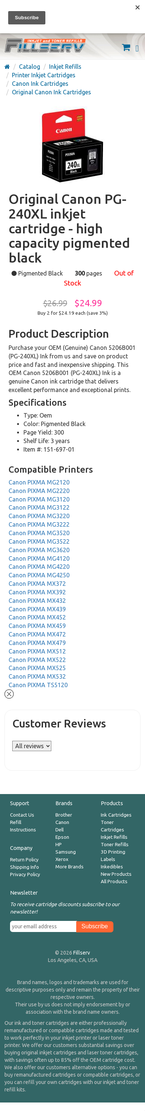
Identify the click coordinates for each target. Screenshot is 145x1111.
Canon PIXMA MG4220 (39, 566)
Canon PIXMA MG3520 (39, 533)
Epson (62, 837)
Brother (63, 815)
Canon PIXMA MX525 (37, 668)
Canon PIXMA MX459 (37, 625)
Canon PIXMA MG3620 (39, 550)
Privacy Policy (25, 874)
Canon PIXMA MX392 (37, 592)
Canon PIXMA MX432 (37, 600)
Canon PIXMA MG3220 (39, 516)
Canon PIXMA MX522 (37, 659)
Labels (108, 859)
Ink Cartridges (116, 815)
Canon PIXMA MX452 (37, 617)
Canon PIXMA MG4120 (39, 558)
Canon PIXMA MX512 (37, 651)
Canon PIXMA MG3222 (39, 524)
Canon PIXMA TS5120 (38, 685)
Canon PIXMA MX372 (37, 583)
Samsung (65, 852)
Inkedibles (112, 866)
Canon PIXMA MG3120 (39, 499)
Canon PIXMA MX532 (37, 676)
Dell (59, 830)
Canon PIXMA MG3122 (39, 507)
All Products (114, 881)
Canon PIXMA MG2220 (39, 490)
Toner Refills (115, 844)
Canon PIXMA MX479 (37, 642)
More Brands (69, 866)
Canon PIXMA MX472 (37, 634)
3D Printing (113, 852)
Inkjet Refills (114, 837)
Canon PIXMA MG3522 (39, 541)
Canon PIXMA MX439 (37, 609)
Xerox (61, 859)
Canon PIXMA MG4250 (39, 575)
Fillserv (81, 953)
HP (58, 844)
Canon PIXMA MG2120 (39, 482)
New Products (116, 874)
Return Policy (24, 859)
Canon (62, 822)
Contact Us (22, 815)
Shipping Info (24, 867)
